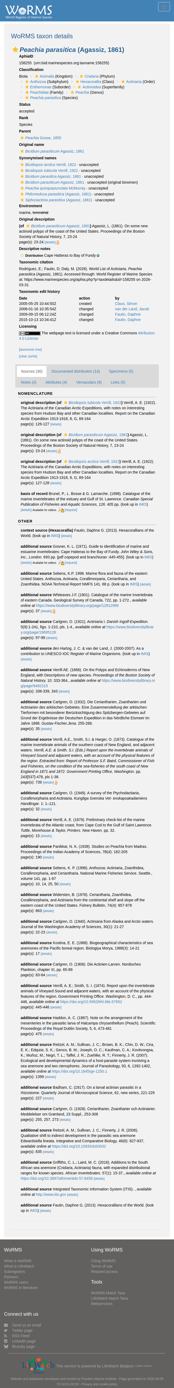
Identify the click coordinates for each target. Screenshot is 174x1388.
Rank (23, 118)
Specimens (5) (121, 371)
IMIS (143, 504)
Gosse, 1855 (40, 138)
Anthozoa (35, 82)
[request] (71, 510)
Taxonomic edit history (39, 291)
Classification (31, 69)
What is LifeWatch (19, 1266)
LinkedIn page (20, 1341)
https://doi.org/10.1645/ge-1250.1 (79, 1071)
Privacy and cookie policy (100, 1384)
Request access (104, 1271)
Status (25, 104)
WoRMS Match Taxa (108, 1293)
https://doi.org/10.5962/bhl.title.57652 (91, 1002)
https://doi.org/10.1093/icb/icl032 (79, 1146)
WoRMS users (16, 1282)
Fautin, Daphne (128, 314)
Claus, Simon (126, 303)
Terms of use (102, 1266)
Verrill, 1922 (47, 164)
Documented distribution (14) (76, 371)
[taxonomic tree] (30, 349)
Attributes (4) (56, 382)
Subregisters (14, 1271)
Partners (11, 1277)
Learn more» (143, 1365)
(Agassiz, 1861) (55, 194)
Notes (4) (29, 382)
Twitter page (18, 1330)
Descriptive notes (34, 249)
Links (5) (118, 382)
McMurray (52, 188)
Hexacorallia (87, 82)
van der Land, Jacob (132, 309)
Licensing (28, 326)
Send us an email (22, 1325)
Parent (25, 131)
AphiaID (26, 56)
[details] (50, 242)
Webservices (102, 1304)
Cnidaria (88, 76)
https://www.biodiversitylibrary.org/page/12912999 (77, 605)
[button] (15, 49)
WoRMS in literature (21, 1287)
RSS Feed (17, 1336)
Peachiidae (36, 92)
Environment (30, 206)
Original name (31, 144)
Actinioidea (88, 87)
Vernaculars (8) (89, 382)
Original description (37, 219)
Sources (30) (31, 371)
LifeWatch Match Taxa (109, 1298)
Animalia (44, 76)
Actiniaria (131, 82)
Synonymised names (37, 158)
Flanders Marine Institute (99, 1379)
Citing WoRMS (103, 1261)
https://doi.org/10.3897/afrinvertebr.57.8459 (57, 1178)
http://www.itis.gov (51, 1194)
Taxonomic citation (36, 262)
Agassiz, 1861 (51, 151)
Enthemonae (37, 87)
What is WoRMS (17, 1261)
